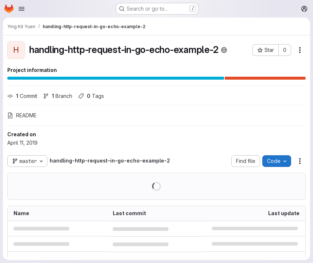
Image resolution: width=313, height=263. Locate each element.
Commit (22, 96)
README (21, 115)
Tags (91, 96)
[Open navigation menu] (21, 9)
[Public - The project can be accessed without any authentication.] (224, 50)
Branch (57, 96)
